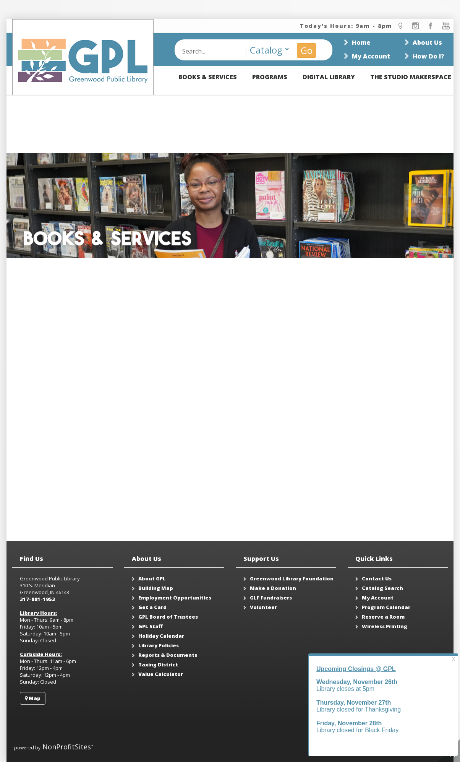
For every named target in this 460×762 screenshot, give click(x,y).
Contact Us (377, 578)
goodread (400, 25)
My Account (371, 56)
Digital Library (329, 77)
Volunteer (263, 607)
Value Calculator (160, 674)
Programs (269, 77)
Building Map (155, 588)
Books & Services (207, 77)
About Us (427, 42)
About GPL (152, 578)
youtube (446, 25)
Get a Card (152, 607)
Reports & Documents (167, 655)
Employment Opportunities (174, 597)
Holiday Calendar (161, 635)
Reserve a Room (383, 616)
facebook (430, 25)
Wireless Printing (384, 626)
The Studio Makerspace (410, 77)
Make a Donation (273, 588)
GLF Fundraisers (271, 597)
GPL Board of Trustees (168, 616)
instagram (415, 25)
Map (32, 698)
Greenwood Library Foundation (292, 578)
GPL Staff (150, 626)
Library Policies (158, 645)
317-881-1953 (37, 599)
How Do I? (428, 56)
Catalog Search (382, 588)
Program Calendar (386, 607)
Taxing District (158, 664)
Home (361, 42)
